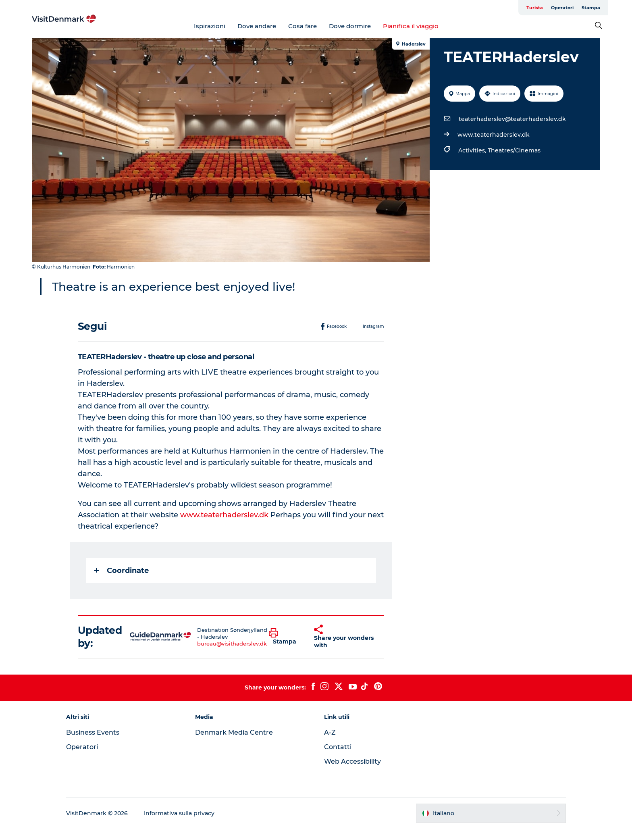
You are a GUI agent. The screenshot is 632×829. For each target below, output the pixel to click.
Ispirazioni (209, 26)
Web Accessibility (352, 761)
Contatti (337, 747)
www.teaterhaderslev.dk (493, 134)
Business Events (92, 732)
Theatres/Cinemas (514, 150)
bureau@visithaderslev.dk (232, 643)
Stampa (591, 7)
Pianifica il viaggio (411, 26)
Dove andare (256, 26)
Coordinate (121, 570)
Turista (534, 7)
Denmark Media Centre (234, 732)
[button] (285, 636)
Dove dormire (350, 26)
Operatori (562, 7)
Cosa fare (302, 26)
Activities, (473, 150)
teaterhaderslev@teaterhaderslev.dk (512, 119)
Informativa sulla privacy (179, 813)
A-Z (330, 732)
